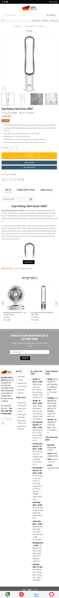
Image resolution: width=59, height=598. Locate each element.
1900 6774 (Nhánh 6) (52, 392)
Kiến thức (45, 20)
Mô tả (8, 190)
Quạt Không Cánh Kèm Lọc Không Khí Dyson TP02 (42, 313)
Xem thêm (29, 262)
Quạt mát (41, 26)
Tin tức (20, 380)
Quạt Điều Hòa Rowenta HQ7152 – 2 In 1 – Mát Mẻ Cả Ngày (15, 313)
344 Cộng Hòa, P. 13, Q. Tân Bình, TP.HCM (38, 432)
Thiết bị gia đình (30, 26)
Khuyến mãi (53, 20)
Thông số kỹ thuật (26, 190)
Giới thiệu (21, 377)
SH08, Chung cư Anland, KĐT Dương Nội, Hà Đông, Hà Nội (37, 389)
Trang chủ (17, 26)
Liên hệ (20, 393)
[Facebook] (2, 2)
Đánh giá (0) (46, 190)
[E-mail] (4, 2)
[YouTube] (7, 2)
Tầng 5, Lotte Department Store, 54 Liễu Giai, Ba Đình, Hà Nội (37, 411)
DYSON (14, 113)
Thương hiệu (36, 20)
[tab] (8, 190)
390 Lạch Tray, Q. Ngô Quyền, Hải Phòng (38, 510)
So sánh (5, 121)
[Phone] (21, 594)
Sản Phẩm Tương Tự (29, 278)
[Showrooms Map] (7, 594)
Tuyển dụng (22, 386)
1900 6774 (36, 561)
